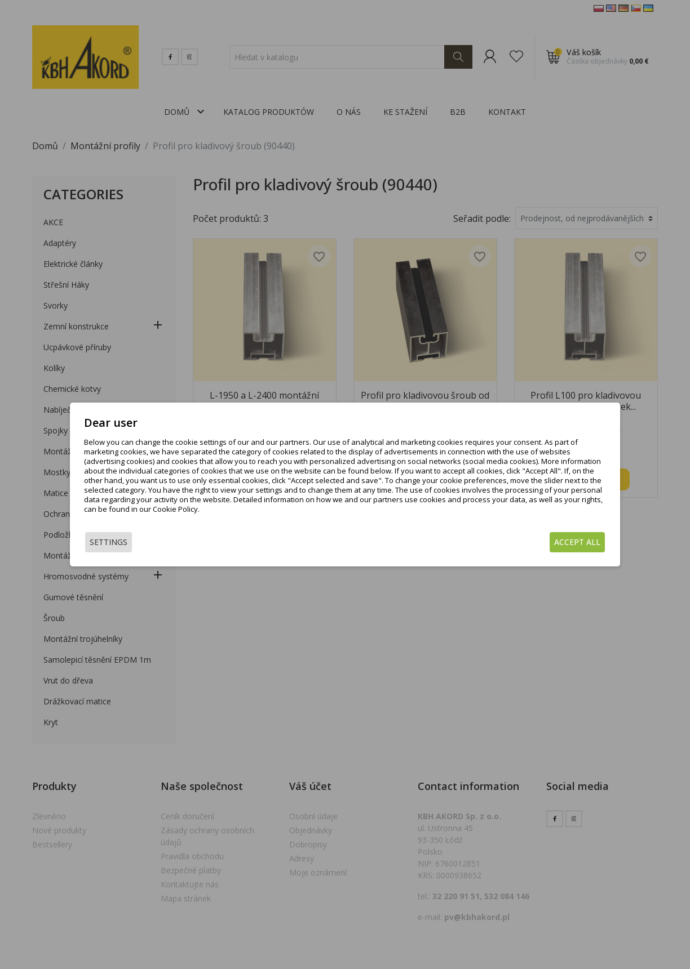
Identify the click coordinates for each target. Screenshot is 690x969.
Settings (108, 542)
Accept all (577, 542)
